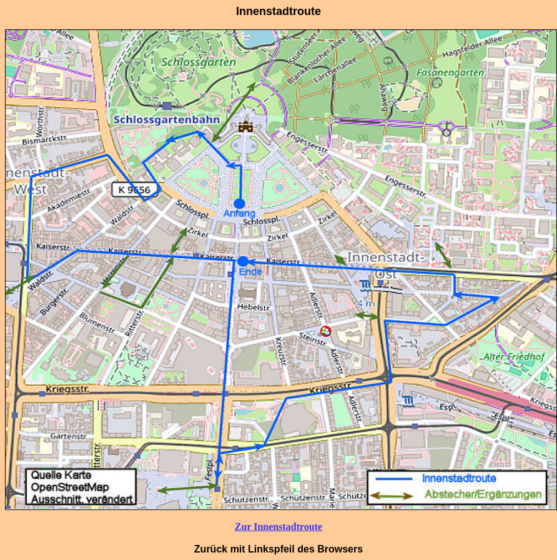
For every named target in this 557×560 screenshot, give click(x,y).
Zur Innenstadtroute (278, 526)
